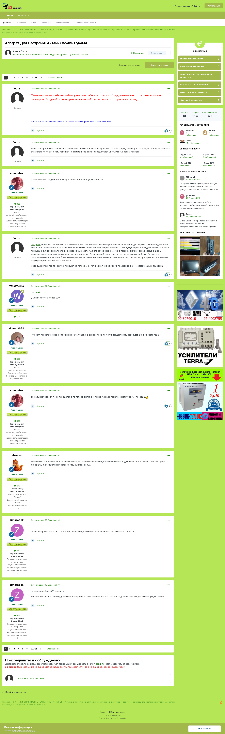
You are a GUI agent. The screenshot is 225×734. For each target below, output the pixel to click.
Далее (34, 77)
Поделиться (137, 53)
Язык (103, 712)
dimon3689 (16, 328)
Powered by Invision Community (112, 718)
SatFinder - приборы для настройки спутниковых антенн (60, 54)
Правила (46, 22)
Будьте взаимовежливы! (192, 66)
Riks (189, 140)
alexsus (16, 455)
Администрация (63, 22)
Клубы (34, 22)
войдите (100, 664)
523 (17, 359)
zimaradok (16, 520)
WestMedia (16, 286)
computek (16, 173)
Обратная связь (117, 712)
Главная (9, 16)
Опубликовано (46, 88)
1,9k (17, 316)
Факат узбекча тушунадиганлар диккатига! (196, 75)
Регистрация (214, 6)
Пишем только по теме (191, 59)
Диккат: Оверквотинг (191, 100)
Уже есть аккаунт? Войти (188, 6)
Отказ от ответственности (193, 92)
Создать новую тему (129, 65)
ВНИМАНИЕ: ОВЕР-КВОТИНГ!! (195, 85)
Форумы (7, 22)
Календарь (21, 22)
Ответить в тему (159, 65)
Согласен (204, 728)
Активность (23, 15)
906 (17, 204)
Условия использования (23, 730)
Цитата (40, 130)
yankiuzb (190, 130)
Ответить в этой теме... (31, 678)
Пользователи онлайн (86, 22)
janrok (212, 130)
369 (17, 550)
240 (17, 486)
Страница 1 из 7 (54, 77)
